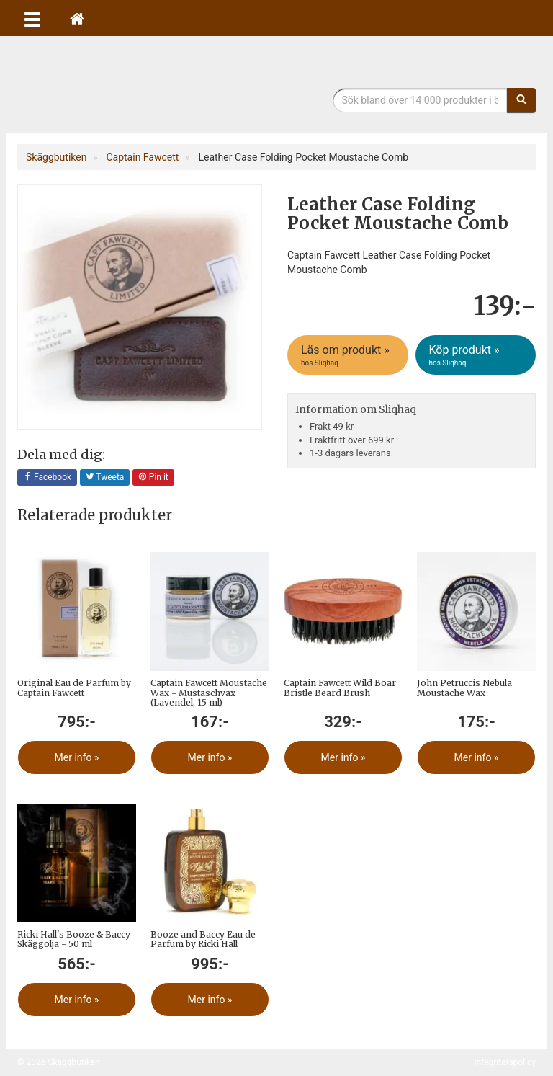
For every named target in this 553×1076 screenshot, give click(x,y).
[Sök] (521, 100)
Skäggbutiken (136, 88)
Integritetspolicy (505, 1062)
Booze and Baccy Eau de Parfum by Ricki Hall (203, 939)
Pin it (153, 478)
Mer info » (77, 757)
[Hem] (77, 18)
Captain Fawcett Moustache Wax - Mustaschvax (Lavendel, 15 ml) (208, 692)
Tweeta (105, 478)
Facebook (47, 478)
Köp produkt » (477, 355)
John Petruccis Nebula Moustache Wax (464, 687)
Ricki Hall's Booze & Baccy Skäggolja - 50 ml (73, 939)
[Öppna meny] (32, 18)
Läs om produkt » (349, 355)
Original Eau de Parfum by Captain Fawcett (74, 687)
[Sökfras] (420, 100)
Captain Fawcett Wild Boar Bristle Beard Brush (340, 687)
